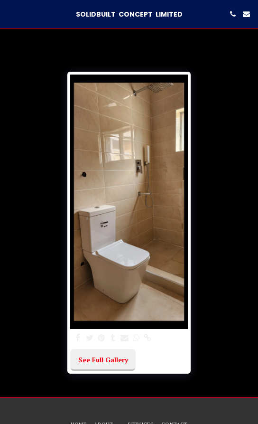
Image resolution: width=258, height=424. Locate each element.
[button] (10, 13)
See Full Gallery (103, 359)
